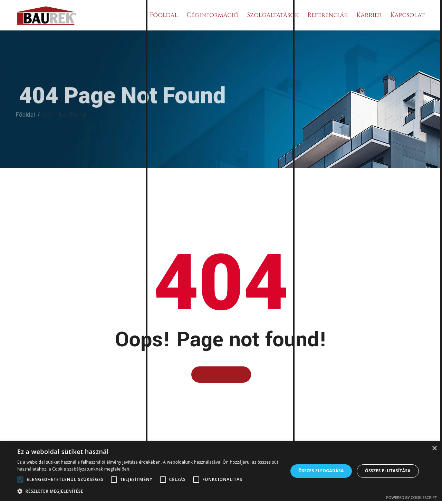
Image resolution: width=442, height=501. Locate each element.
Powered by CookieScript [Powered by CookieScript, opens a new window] (411, 497)
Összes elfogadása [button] (321, 471)
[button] (148, 491)
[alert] (221, 471)
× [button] (434, 448)
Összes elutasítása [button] (388, 471)
